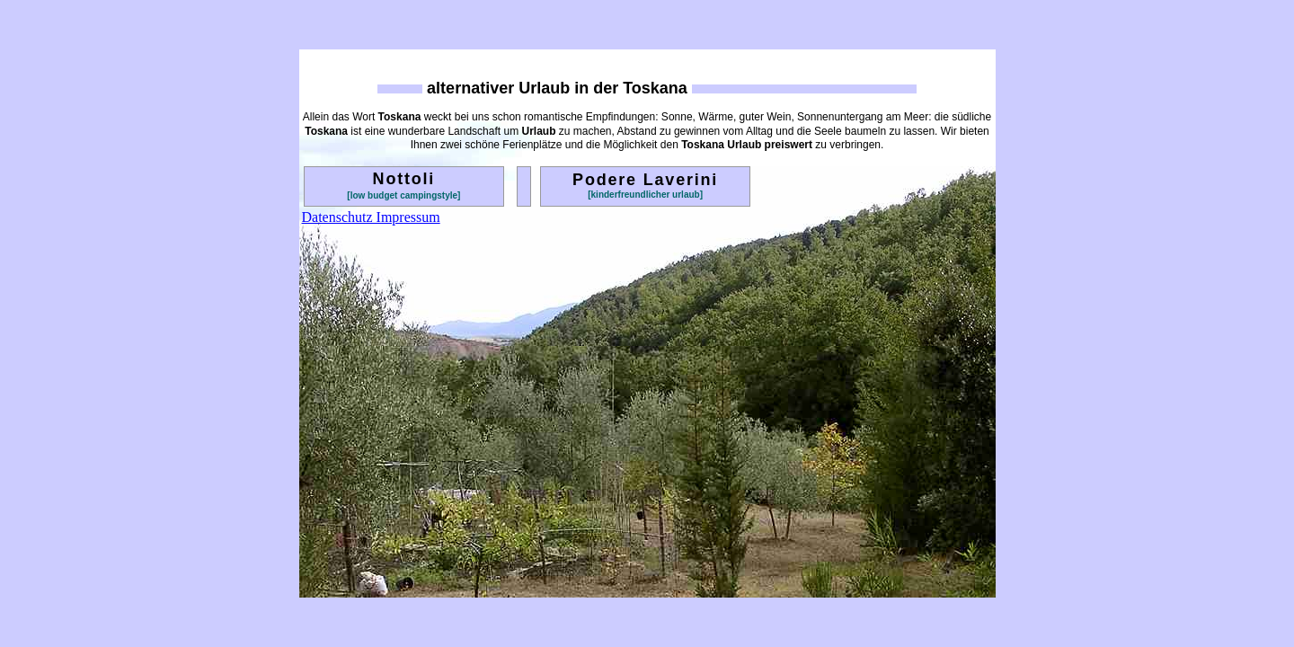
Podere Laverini (645, 180)
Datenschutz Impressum (371, 217)
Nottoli (404, 179)
